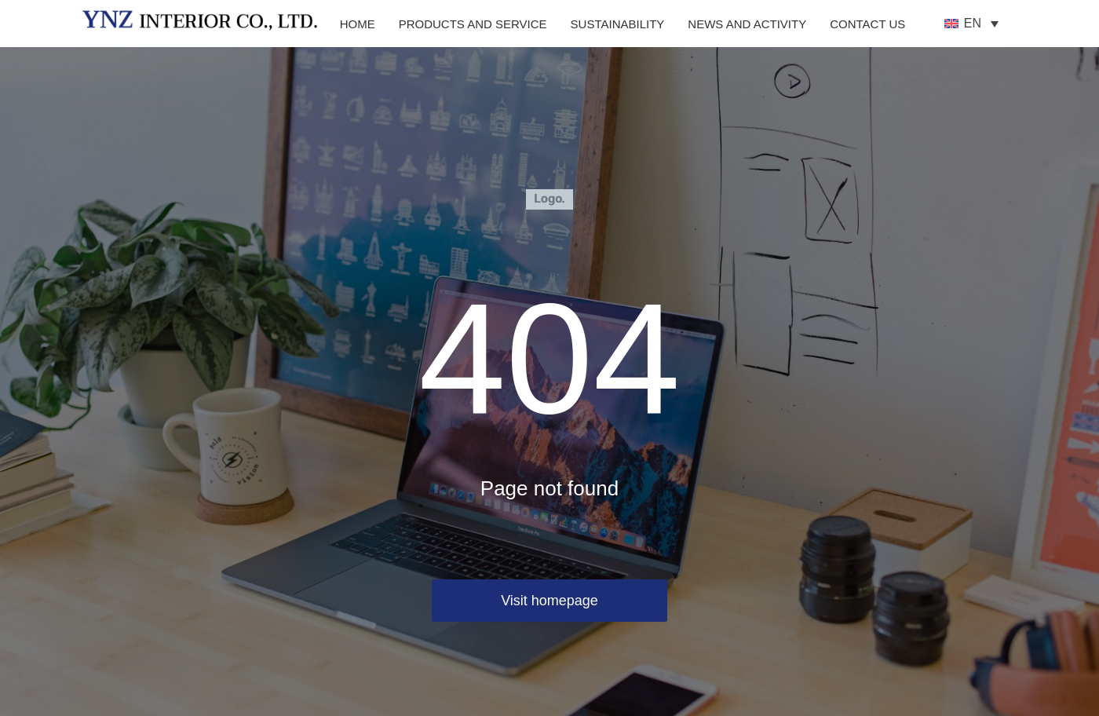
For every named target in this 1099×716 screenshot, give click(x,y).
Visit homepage (549, 600)
